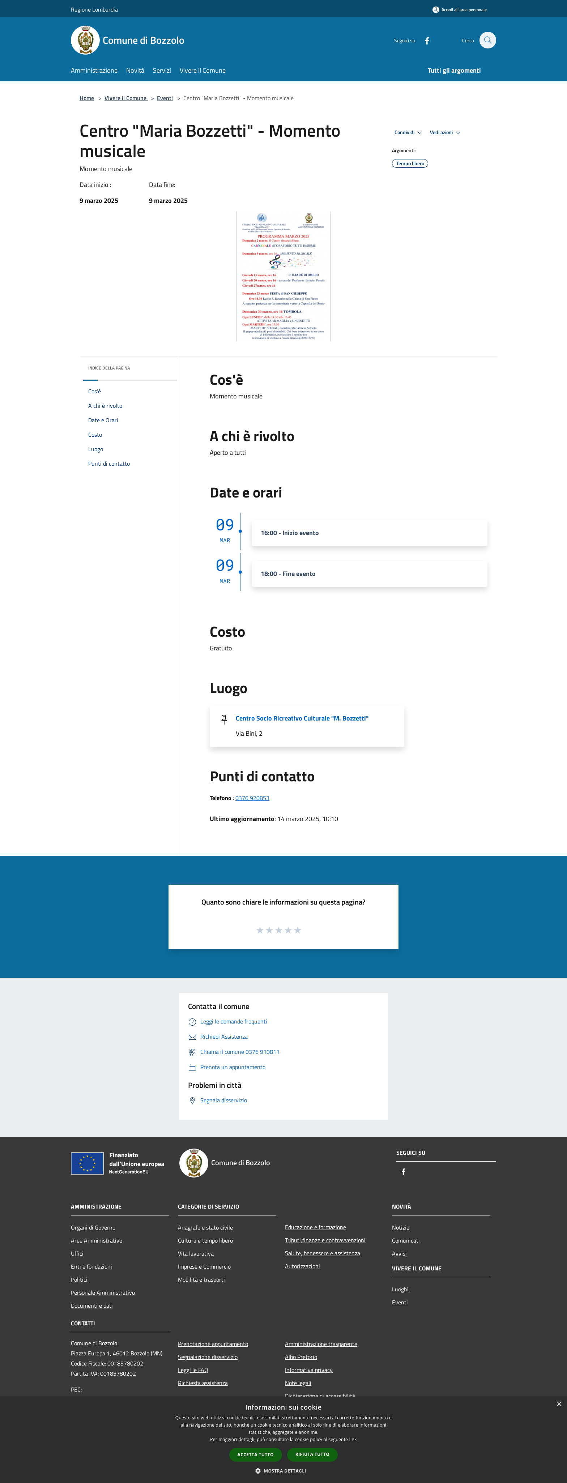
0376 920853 (252, 798)
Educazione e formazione (315, 1227)
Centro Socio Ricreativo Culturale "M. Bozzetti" (302, 718)
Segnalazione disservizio (208, 1356)
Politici (79, 1279)
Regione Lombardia (94, 9)
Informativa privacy (309, 1370)
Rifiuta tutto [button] (312, 1454)
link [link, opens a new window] (353, 1439)
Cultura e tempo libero (205, 1240)
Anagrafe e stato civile (205, 1227)
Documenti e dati (92, 1305)
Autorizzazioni (302, 1266)
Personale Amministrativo (103, 1292)
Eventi (165, 98)
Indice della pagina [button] (109, 367)
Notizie (400, 1227)
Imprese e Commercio (204, 1266)
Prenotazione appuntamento (213, 1343)
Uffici (77, 1253)
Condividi (409, 132)
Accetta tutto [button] (256, 1455)
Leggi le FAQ (193, 1370)
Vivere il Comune (126, 98)
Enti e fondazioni (91, 1266)
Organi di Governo (93, 1227)
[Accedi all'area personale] (459, 9)
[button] (283, 1470)
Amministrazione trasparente (321, 1343)
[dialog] (283, 1440)
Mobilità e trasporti (201, 1279)
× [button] (559, 1404)
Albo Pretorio (301, 1356)
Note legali (298, 1383)
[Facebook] (423, 40)
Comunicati (406, 1240)
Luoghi (400, 1289)
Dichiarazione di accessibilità (320, 1396)
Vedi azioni (446, 132)
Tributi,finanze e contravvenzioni (325, 1240)
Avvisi (399, 1253)
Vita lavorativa (196, 1253)
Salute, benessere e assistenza (322, 1253)
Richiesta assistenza (203, 1383)
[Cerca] (487, 40)
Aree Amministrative (96, 1240)
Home (87, 98)
